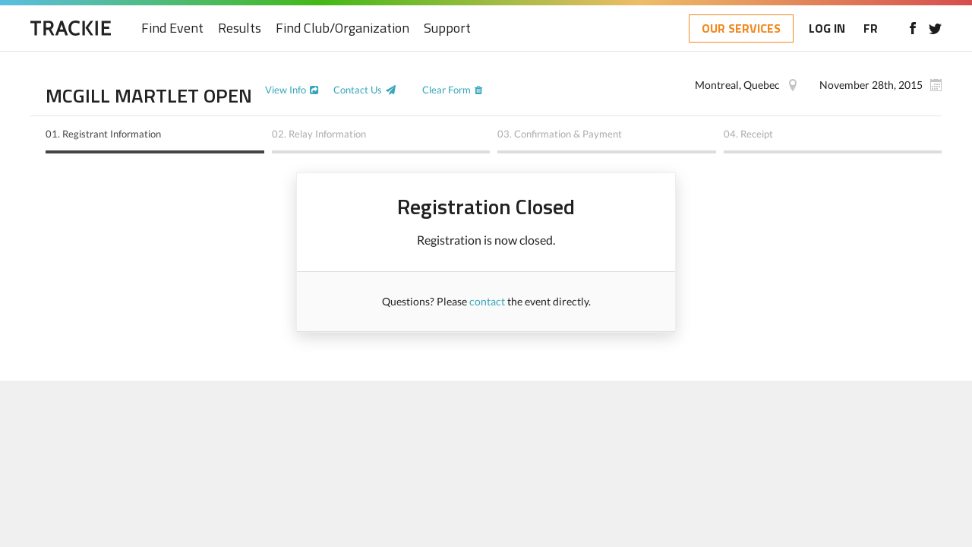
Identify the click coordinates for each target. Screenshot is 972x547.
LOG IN (827, 28)
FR (870, 28)
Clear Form (446, 90)
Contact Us (357, 90)
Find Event (172, 28)
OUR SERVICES (741, 28)
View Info (285, 90)
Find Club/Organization (342, 28)
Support (447, 28)
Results (239, 28)
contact (487, 301)
